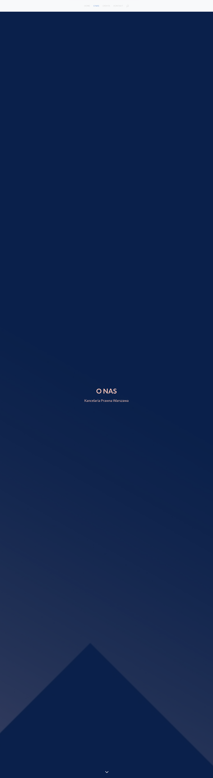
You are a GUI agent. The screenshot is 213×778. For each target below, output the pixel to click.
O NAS (96, 6)
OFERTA (106, 6)
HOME (87, 6)
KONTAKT (118, 6)
